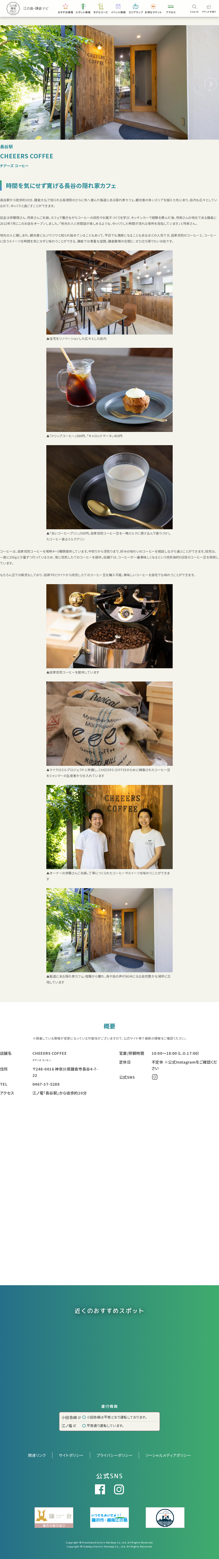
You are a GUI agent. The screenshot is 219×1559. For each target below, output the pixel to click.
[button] (210, 84)
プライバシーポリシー (114, 1455)
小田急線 (71, 1417)
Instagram (155, 1077)
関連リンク (37, 1455)
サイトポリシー (71, 1455)
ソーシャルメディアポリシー (168, 1455)
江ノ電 (68, 1425)
